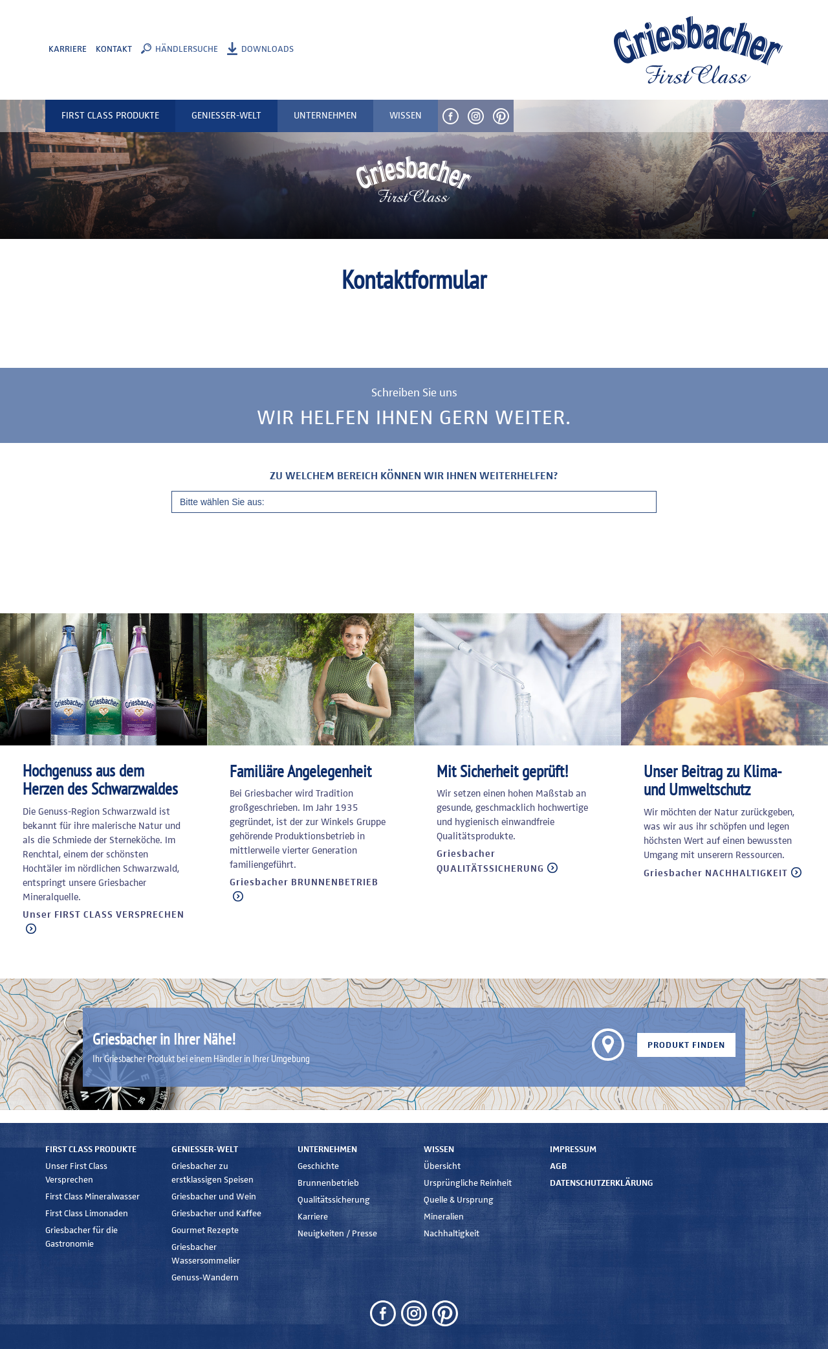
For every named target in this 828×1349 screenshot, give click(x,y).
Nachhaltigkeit (451, 1233)
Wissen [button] (405, 115)
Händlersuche (186, 49)
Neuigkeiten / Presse (337, 1233)
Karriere (68, 49)
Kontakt (114, 49)
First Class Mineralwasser (92, 1196)
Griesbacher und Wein (213, 1196)
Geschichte (318, 1166)
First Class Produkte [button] (110, 115)
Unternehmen (327, 1149)
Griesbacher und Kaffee (216, 1213)
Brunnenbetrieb (328, 1183)
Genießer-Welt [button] (226, 115)
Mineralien (444, 1216)
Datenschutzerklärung (601, 1183)
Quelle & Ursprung (459, 1200)
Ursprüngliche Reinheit (468, 1183)
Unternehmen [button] (325, 115)
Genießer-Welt (204, 1149)
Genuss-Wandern (205, 1277)
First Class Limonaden (86, 1213)
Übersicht (442, 1166)
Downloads (267, 49)
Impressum (573, 1149)
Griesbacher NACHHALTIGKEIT (716, 873)
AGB (558, 1166)
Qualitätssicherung (334, 1200)
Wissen (439, 1149)
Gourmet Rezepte (205, 1230)
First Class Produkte (90, 1149)
